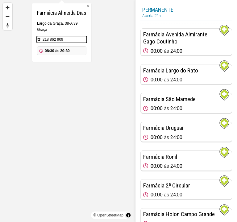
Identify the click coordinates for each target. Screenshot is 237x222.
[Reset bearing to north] (7, 25)
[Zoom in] (7, 7)
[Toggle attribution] (128, 215)
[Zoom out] (7, 16)
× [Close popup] (94, 37)
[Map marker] (67, 103)
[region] (67, 111)
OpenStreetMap (110, 215)
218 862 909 (58, 70)
